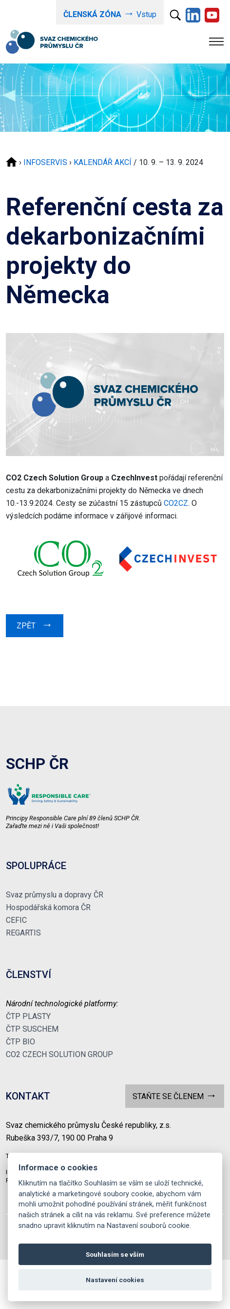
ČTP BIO (20, 1041)
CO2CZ (176, 503)
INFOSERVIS (45, 162)
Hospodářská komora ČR (48, 907)
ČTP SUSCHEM (32, 1029)
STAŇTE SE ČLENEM (175, 1095)
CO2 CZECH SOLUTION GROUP (59, 1054)
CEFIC (16, 920)
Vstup (109, 13)
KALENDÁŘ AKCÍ (103, 162)
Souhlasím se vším (115, 1254)
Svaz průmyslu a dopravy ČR (54, 894)
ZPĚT (35, 624)
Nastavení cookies (115, 1280)
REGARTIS (23, 932)
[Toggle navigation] (216, 41)
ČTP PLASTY (28, 1016)
